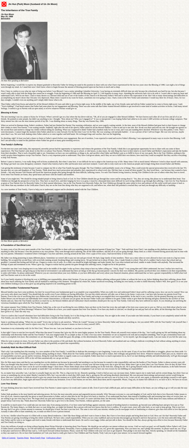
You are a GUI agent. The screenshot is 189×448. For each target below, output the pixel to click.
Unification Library (53, 438)
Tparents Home (23, 438)
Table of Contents (9, 438)
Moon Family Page (37, 438)
